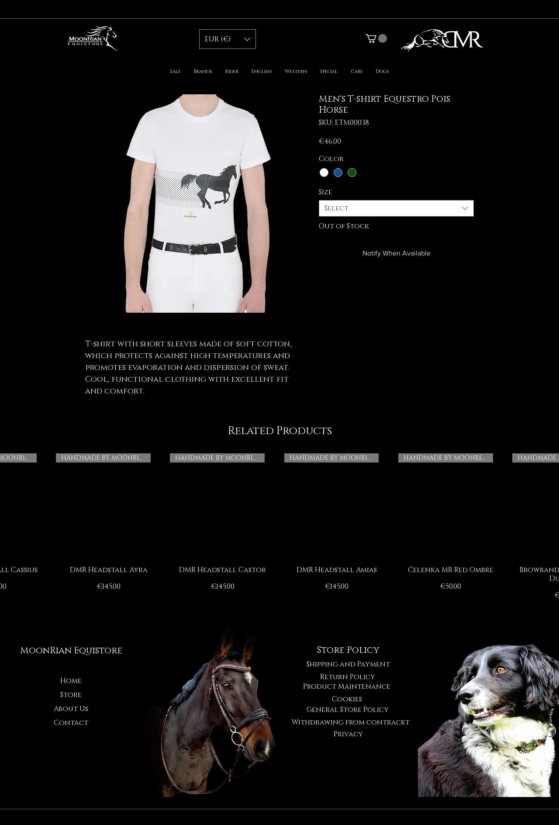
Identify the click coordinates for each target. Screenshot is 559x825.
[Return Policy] (347, 677)
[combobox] (396, 208)
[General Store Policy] (348, 710)
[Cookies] (347, 699)
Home (71, 681)
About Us (71, 709)
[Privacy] (348, 734)
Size (325, 192)
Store (71, 695)
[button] (227, 39)
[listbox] (227, 39)
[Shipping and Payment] (348, 664)
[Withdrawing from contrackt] (350, 722)
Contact (71, 723)
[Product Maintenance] (346, 686)
